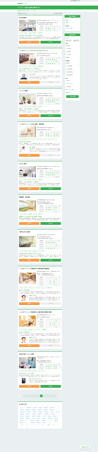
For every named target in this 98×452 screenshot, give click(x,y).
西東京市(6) (39, 422)
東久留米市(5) (43, 420)
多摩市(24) (56, 420)
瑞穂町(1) (44, 422)
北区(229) (52, 411)
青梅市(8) (38, 416)
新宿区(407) (46, 407)
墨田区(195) (28, 409)
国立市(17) (56, 418)
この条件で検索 (72, 96)
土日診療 (69, 48)
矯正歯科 (69, 86)
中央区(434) (35, 407)
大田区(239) (52, 409)
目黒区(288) (46, 409)
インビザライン (70, 83)
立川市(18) (22, 416)
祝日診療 (69, 51)
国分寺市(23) (50, 418)
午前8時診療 (69, 65)
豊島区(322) (46, 411)
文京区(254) (52, 407)
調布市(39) (55, 416)
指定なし (69, 45)
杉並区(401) (40, 411)
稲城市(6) (21, 422)
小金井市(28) (27, 418)
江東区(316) (34, 409)
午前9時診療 (69, 68)
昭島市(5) (49, 416)
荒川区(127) (58, 411)
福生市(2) (21, 420)
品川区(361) (40, 409)
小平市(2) (33, 418)
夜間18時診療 (70, 71)
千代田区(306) (28, 407)
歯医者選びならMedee (21, 10)
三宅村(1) (48, 424)
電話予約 (29, 42)
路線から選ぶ (76, 40)
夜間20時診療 (70, 74)
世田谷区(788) (22, 411)
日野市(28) (38, 418)
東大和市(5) (32, 420)
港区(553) (40, 407)
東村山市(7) (44, 418)
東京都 (27, 10)
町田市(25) (22, 418)
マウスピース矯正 (70, 89)
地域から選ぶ (68, 40)
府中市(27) (44, 416)
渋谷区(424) (29, 411)
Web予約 (50, 42)
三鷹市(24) (33, 416)
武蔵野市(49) (27, 416)
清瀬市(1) (37, 420)
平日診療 (69, 54)
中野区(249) (35, 411)
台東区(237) (22, 409)
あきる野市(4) (32, 422)
